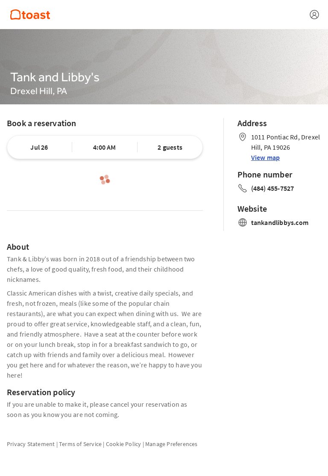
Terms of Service (80, 444)
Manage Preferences (171, 444)
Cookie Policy (123, 444)
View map (265, 157)
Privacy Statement (31, 444)
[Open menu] (314, 14)
